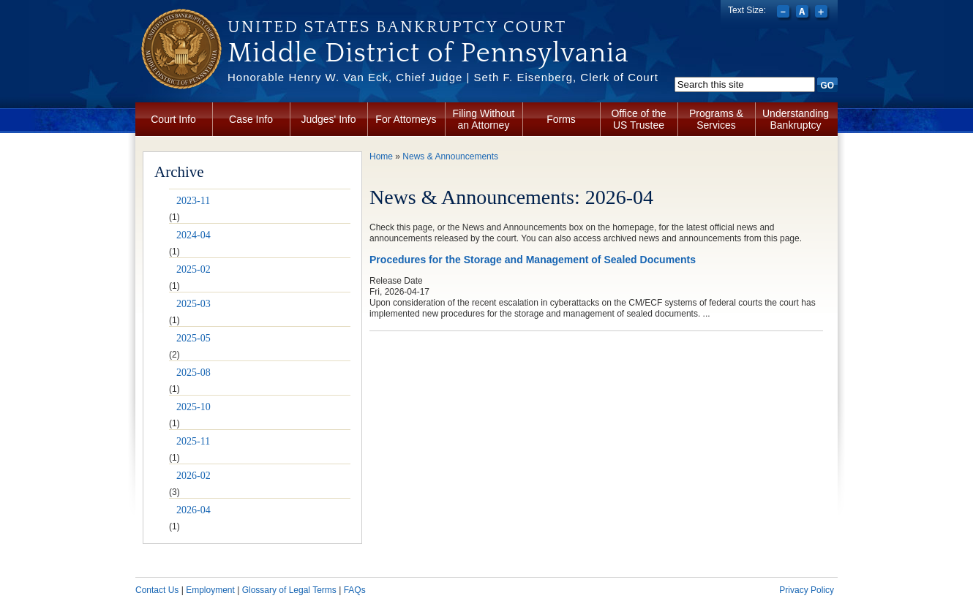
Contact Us (157, 590)
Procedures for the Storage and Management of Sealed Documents (532, 259)
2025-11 (193, 441)
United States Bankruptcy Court (397, 27)
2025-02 (193, 269)
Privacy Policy (806, 590)
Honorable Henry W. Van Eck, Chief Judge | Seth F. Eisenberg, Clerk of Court (443, 77)
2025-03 (193, 303)
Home (381, 156)
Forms (561, 119)
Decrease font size (784, 13)
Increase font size (822, 13)
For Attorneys (405, 119)
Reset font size (803, 13)
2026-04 (193, 510)
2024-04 (193, 235)
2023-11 (193, 200)
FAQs (355, 590)
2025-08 (193, 372)
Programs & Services (716, 119)
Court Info (173, 119)
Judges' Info (328, 119)
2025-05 (193, 338)
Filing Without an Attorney (484, 119)
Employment (210, 590)
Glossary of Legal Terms (289, 590)
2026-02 (193, 475)
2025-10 (193, 406)
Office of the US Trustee (638, 119)
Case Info (251, 119)
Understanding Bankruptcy (795, 119)
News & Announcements (450, 156)
